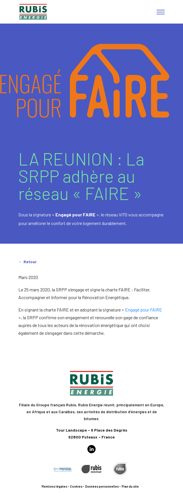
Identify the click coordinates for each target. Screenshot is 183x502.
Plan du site (130, 486)
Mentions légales (54, 486)
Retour (30, 261)
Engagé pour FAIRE (143, 309)
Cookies (76, 486)
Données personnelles (102, 486)
